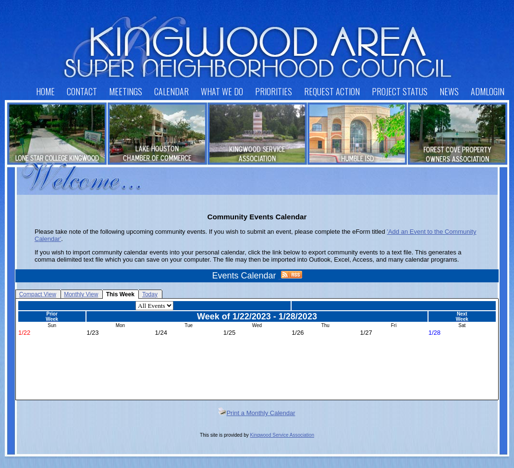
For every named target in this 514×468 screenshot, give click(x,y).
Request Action (332, 91)
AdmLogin (487, 91)
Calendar (171, 91)
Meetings (125, 91)
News (449, 91)
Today (150, 294)
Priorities (273, 91)
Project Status (400, 91)
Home (45, 91)
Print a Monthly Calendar (257, 413)
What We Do (222, 91)
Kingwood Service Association (282, 435)
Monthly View (81, 294)
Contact (82, 91)
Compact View (37, 294)
